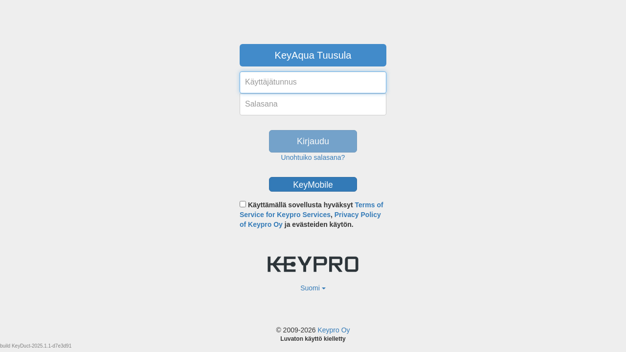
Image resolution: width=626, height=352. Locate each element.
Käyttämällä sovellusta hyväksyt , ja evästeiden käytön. (311, 214)
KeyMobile (313, 185)
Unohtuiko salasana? (313, 157)
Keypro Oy (333, 330)
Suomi (313, 288)
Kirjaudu (313, 141)
